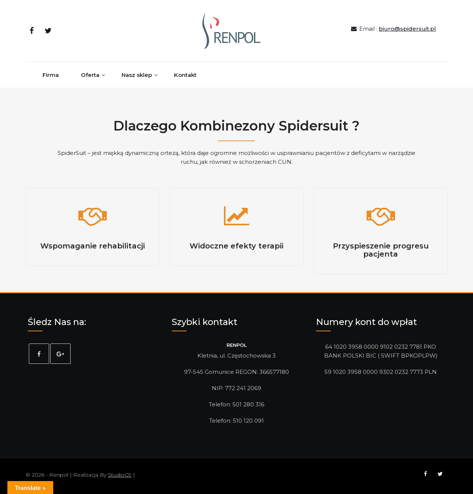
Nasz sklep (137, 74)
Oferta (90, 74)
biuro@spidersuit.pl (407, 28)
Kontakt (185, 74)
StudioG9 (120, 474)
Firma (50, 74)
